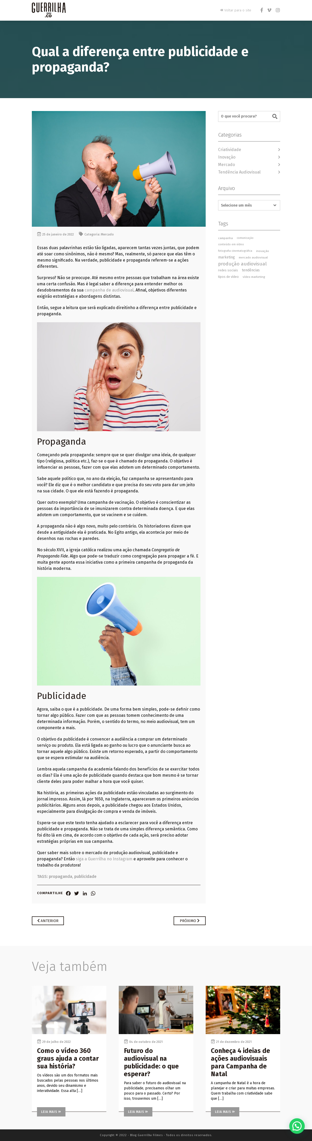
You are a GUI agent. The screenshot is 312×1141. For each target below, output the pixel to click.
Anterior (47, 920)
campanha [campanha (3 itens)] (225, 238)
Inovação (226, 157)
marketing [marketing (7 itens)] (226, 257)
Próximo (189, 920)
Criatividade (229, 149)
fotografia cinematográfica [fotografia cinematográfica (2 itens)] (235, 251)
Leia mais (51, 1112)
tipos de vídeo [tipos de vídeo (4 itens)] (228, 277)
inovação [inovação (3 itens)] (262, 251)
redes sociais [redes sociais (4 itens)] (228, 270)
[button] (297, 1126)
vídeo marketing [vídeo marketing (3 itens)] (254, 277)
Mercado (107, 234)
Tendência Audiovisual (239, 172)
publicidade (85, 876)
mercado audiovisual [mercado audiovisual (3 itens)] (253, 257)
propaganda (60, 876)
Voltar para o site (236, 10)
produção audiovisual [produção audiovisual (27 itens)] (242, 263)
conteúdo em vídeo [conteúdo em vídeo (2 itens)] (231, 244)
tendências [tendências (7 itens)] (251, 270)
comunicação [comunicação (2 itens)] (245, 238)
